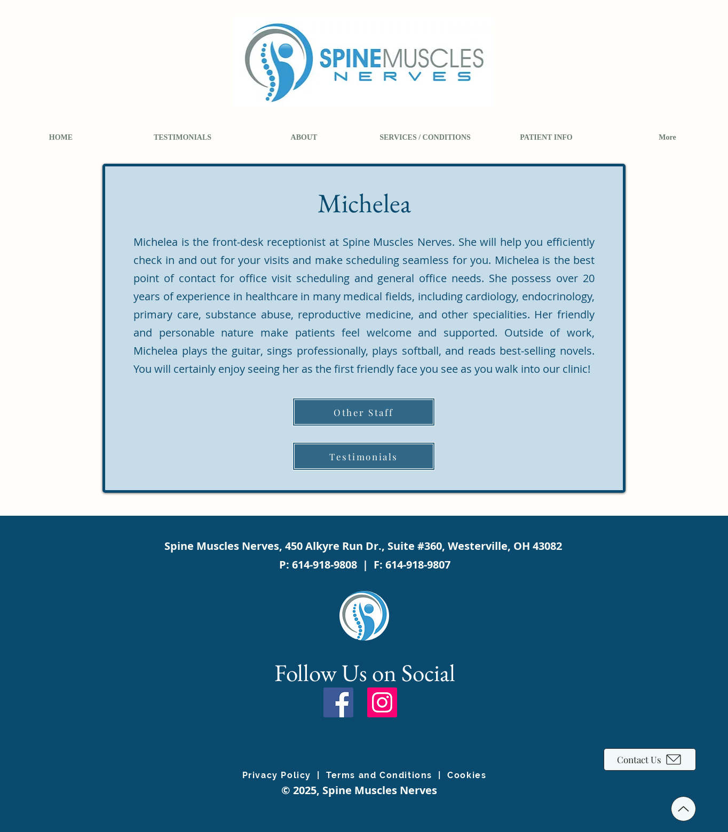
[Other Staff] (363, 412)
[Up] (683, 808)
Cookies (466, 775)
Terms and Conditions (379, 775)
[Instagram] (382, 702)
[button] (304, 138)
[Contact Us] (650, 759)
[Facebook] (338, 702)
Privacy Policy (276, 775)
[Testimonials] (363, 456)
